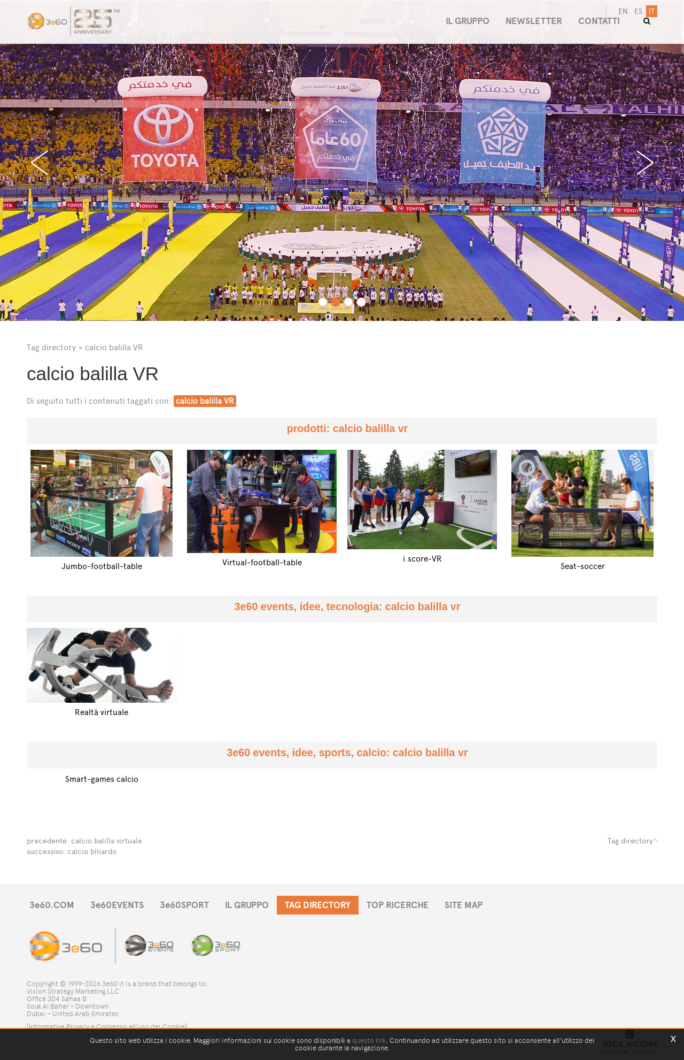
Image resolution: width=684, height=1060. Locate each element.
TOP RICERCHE (398, 905)
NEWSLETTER (534, 21)
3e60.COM (51, 905)
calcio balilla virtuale (106, 841)
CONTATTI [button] (599, 21)
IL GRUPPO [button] (467, 21)
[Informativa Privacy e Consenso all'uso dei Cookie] (107, 1027)
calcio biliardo (91, 851)
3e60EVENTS (117, 905)
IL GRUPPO (247, 905)
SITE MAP (464, 905)
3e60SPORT (184, 905)
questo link (369, 1040)
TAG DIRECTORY (318, 905)
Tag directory (51, 347)
